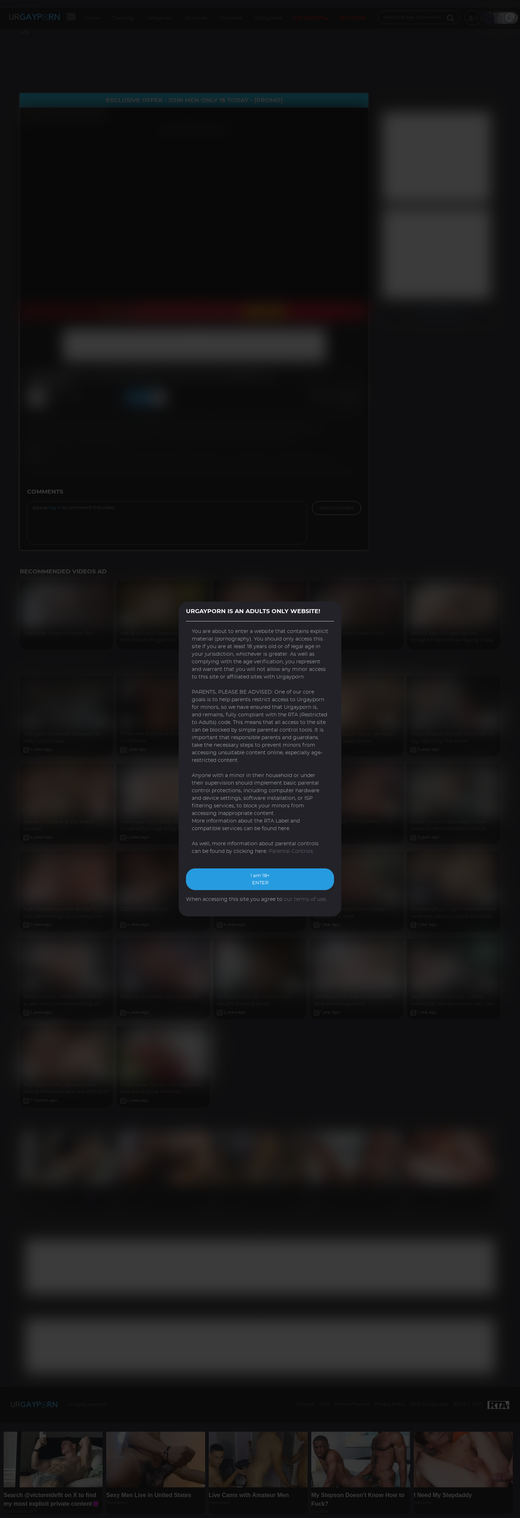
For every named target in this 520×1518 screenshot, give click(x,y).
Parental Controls (291, 851)
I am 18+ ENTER (260, 879)
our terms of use (305, 899)
